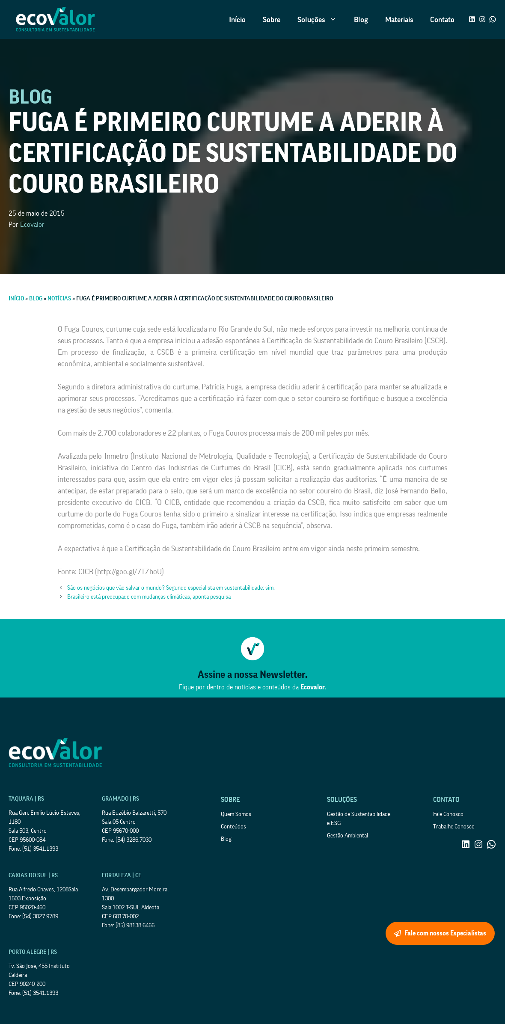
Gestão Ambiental (347, 836)
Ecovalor (32, 224)
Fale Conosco (448, 814)
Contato (442, 20)
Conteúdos (233, 827)
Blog (361, 20)
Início (237, 20)
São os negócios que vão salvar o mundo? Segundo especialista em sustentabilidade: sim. (171, 588)
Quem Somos (236, 814)
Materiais (399, 20)
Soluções (321, 20)
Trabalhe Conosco (454, 827)
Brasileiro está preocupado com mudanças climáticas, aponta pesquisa (149, 597)
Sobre (271, 20)
